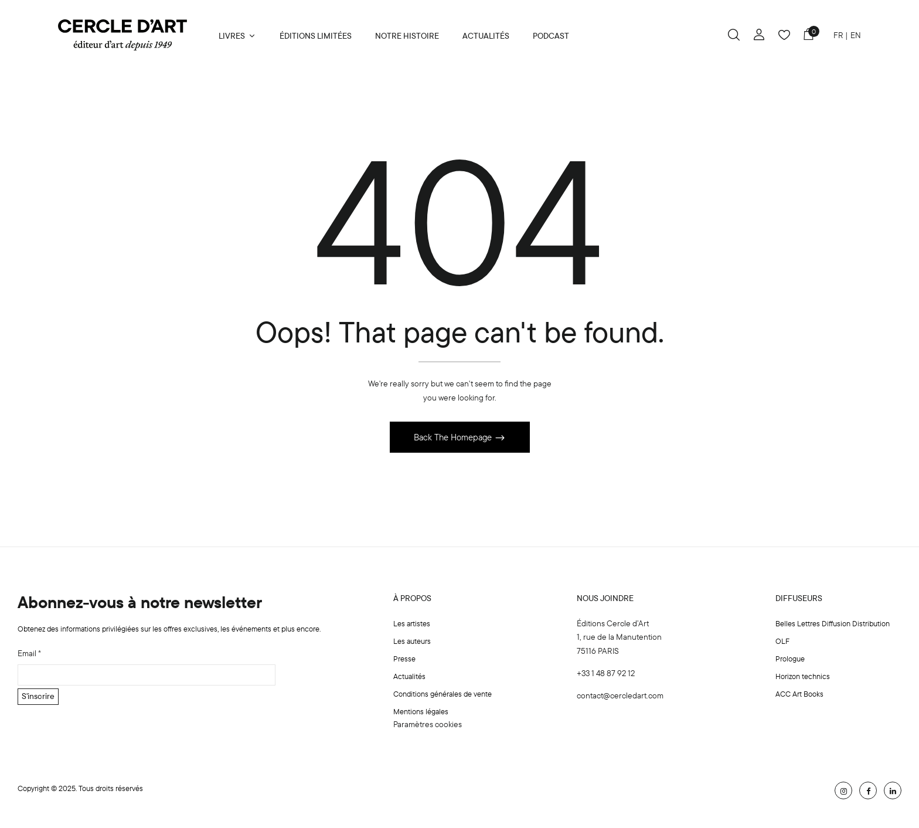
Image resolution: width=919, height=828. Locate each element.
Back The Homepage (454, 437)
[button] (808, 36)
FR (838, 35)
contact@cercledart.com (620, 696)
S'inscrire (38, 697)
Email (29, 654)
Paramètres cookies (427, 725)
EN (855, 35)
